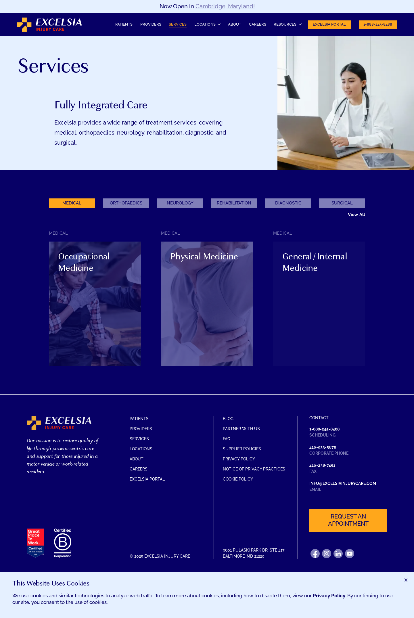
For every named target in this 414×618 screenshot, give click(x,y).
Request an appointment (348, 520)
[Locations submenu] (207, 24)
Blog (228, 418)
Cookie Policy (238, 479)
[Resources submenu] (287, 24)
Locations (141, 449)
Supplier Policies (242, 449)
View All (356, 214)
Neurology (180, 203)
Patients (124, 24)
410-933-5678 (322, 447)
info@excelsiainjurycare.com (342, 483)
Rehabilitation (234, 203)
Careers (257, 24)
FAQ (226, 439)
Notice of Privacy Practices (254, 469)
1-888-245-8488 (377, 24)
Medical (71, 203)
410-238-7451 (322, 465)
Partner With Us (241, 428)
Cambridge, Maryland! (225, 6)
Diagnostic (288, 203)
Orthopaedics (126, 203)
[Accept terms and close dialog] (406, 580)
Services (178, 24)
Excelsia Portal (329, 24)
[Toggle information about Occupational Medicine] (95, 314)
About (234, 24)
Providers (150, 24)
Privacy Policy (239, 459)
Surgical (342, 203)
